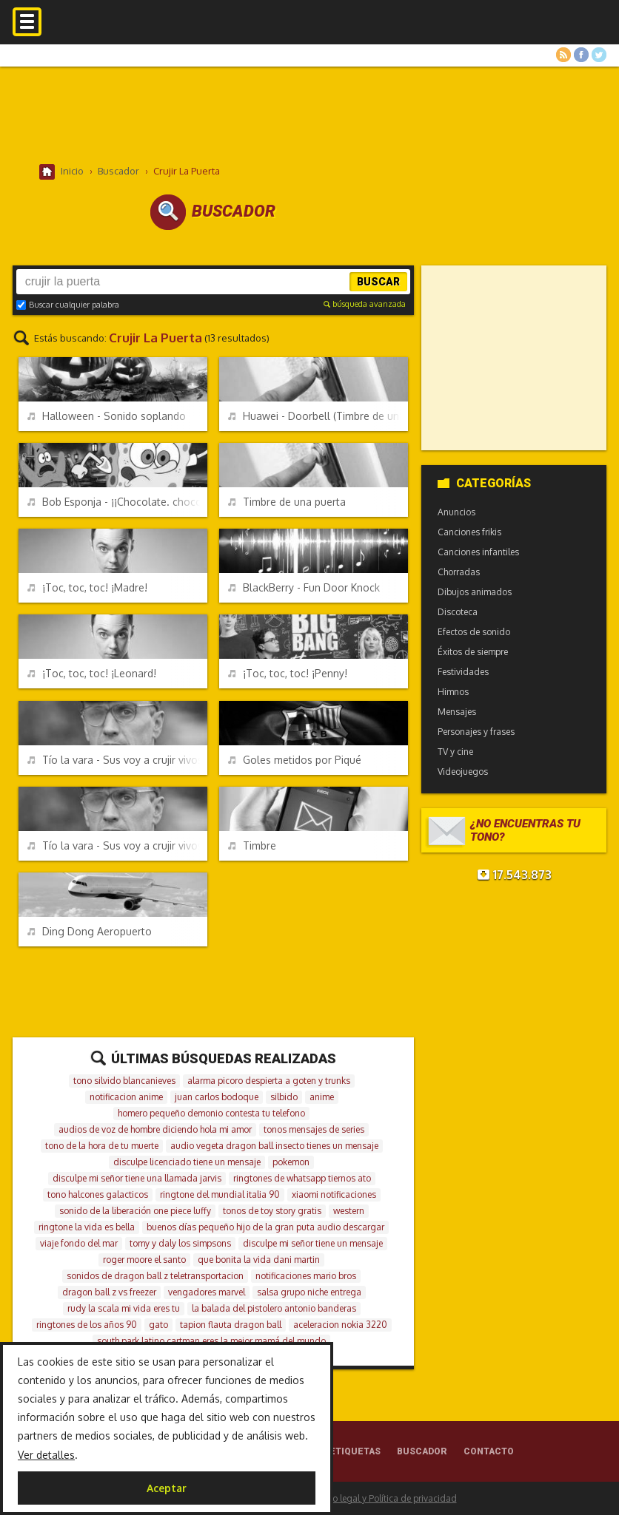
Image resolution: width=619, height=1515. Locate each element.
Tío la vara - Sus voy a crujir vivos (115, 845)
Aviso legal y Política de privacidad (386, 1498)
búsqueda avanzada (365, 304)
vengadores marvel (206, 1292)
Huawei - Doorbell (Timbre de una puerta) (318, 416)
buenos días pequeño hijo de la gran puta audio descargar (265, 1227)
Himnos (453, 691)
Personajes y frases (476, 731)
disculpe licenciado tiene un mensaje (187, 1161)
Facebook (581, 54)
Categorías (484, 483)
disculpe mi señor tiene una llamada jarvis (137, 1178)
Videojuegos (463, 771)
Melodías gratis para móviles (309, 35)
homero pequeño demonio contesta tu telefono (211, 1113)
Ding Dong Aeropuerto (89, 931)
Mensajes (457, 711)
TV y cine (455, 751)
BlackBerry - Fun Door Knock (304, 587)
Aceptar (167, 1488)
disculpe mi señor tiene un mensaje (313, 1243)
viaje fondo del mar (79, 1243)
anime (322, 1096)
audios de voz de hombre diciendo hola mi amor (155, 1129)
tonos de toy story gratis (272, 1210)
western (348, 1210)
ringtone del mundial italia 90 (220, 1194)
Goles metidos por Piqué (294, 759)
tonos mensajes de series (314, 1129)
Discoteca (458, 611)
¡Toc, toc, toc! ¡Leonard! (91, 673)
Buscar (378, 282)
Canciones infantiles (478, 551)
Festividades (463, 671)
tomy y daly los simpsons (180, 1243)
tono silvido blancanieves (124, 1080)
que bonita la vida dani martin (259, 1259)
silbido (284, 1096)
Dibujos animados (475, 591)
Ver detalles (46, 1454)
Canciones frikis (469, 532)
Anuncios (456, 512)
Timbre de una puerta (287, 501)
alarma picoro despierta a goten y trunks (268, 1080)
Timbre (252, 845)
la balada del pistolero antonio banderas (274, 1308)
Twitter (599, 54)
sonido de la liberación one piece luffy (135, 1210)
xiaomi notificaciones (334, 1194)
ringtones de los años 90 (86, 1324)
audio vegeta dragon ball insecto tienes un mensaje (274, 1145)
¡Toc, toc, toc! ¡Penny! (287, 673)
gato (158, 1324)
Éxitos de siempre (473, 651)
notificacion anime (126, 1096)
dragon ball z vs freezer (109, 1292)
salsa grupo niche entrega (309, 1292)
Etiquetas (355, 1451)
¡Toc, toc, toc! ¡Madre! (87, 587)
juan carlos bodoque (216, 1096)
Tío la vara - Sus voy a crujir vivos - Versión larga (117, 759)
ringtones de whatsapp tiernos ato (302, 1178)
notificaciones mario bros (305, 1275)
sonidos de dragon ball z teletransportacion (155, 1275)
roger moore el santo (144, 1259)
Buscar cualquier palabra (67, 304)
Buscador (422, 1451)
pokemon (291, 1161)
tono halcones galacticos (97, 1194)
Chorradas (459, 571)
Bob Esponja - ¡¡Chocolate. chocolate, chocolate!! (117, 501)
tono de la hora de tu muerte (101, 1145)
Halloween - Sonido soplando (106, 416)
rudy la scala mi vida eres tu (123, 1308)
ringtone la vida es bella (87, 1227)
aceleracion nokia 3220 (340, 1324)
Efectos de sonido (474, 631)
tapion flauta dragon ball (230, 1324)
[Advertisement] (309, 114)
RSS (563, 54)
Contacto (489, 1451)
